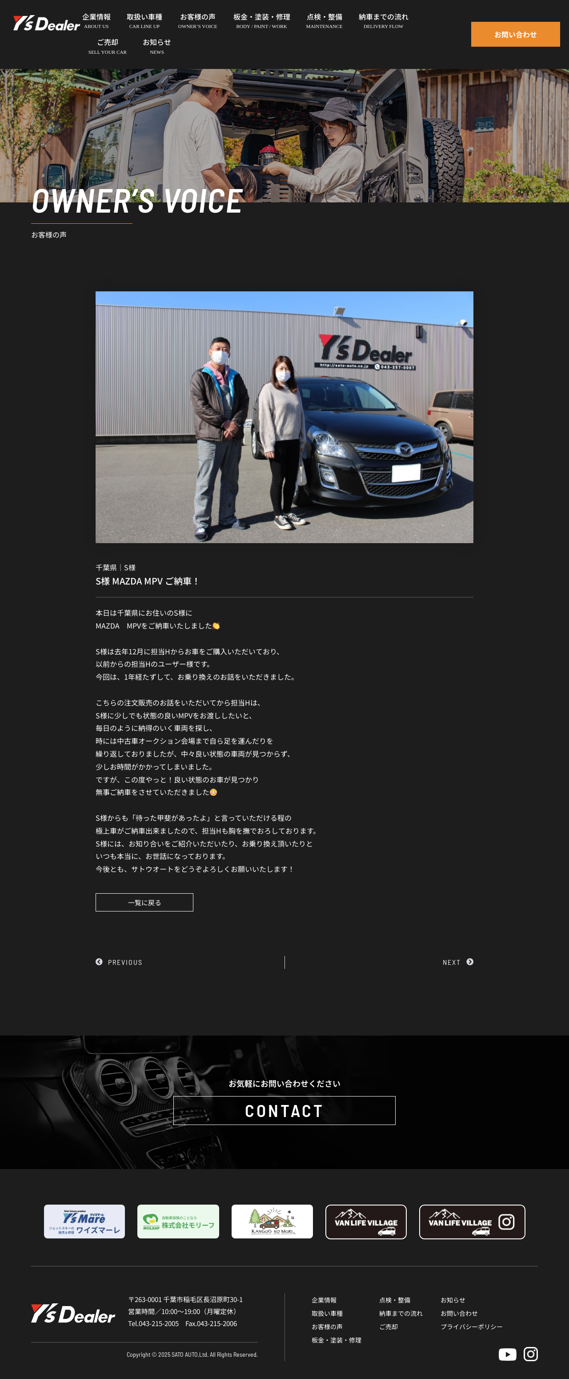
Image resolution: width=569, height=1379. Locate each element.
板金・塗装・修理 (336, 1339)
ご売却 (388, 1326)
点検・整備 (394, 1299)
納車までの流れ (401, 1313)
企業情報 (324, 1299)
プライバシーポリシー (472, 1326)
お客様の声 (327, 1326)
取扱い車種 (327, 1313)
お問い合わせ (459, 1313)
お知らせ (453, 1299)
